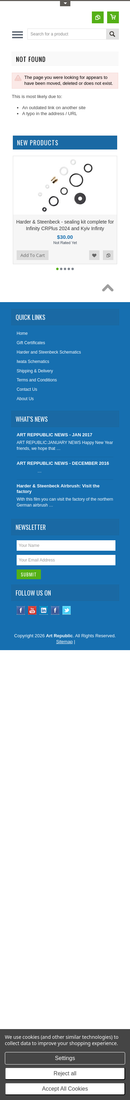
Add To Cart (32, 255)
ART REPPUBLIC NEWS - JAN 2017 (54, 434)
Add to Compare (108, 255)
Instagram (55, 610)
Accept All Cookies (65, 1089)
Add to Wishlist (94, 255)
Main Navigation (17, 35)
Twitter (66, 610)
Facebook (21, 610)
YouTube (32, 610)
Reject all (65, 1073)
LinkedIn (44, 610)
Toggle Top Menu (65, 3)
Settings (65, 1058)
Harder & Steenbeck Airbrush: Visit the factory (58, 488)
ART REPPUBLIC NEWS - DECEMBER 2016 (63, 463)
